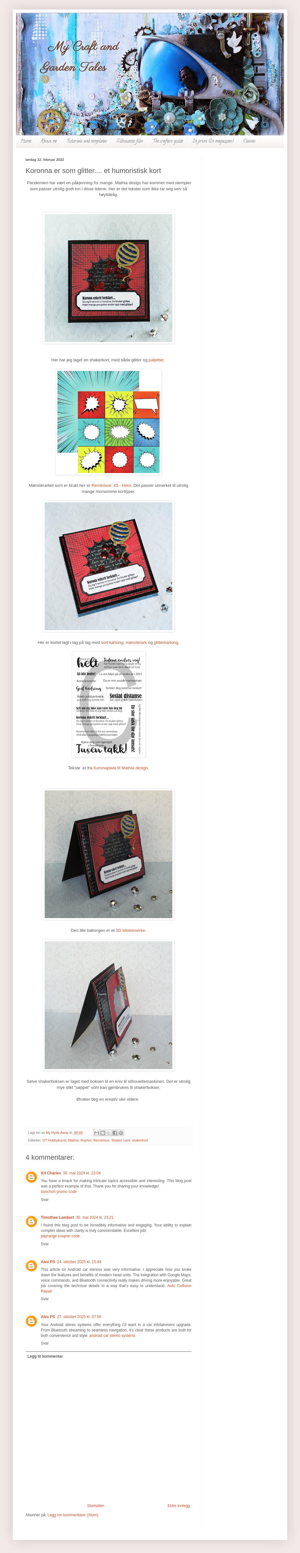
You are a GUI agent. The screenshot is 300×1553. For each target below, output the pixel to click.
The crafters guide (168, 141)
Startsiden (95, 1506)
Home (25, 141)
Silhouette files (129, 141)
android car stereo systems (112, 1335)
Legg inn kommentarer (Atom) (73, 1515)
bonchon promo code (59, 1191)
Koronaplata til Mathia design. (121, 767)
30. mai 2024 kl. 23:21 (95, 1217)
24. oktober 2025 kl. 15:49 (79, 1262)
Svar (45, 1199)
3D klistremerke (130, 930)
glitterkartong (166, 642)
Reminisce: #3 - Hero (111, 485)
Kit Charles (51, 1173)
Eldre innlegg (179, 1506)
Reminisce (101, 1140)
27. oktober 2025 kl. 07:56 (79, 1317)
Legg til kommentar (45, 1356)
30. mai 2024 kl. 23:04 (82, 1173)
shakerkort (140, 1140)
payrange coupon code (60, 1236)
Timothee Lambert (57, 1217)
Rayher (85, 1140)
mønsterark (136, 642)
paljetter (156, 360)
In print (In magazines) (213, 141)
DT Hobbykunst (54, 1140)
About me (49, 141)
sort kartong (112, 642)
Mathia (73, 1140)
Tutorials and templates (86, 141)
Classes (249, 141)
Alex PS (48, 1262)
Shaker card (120, 1140)
